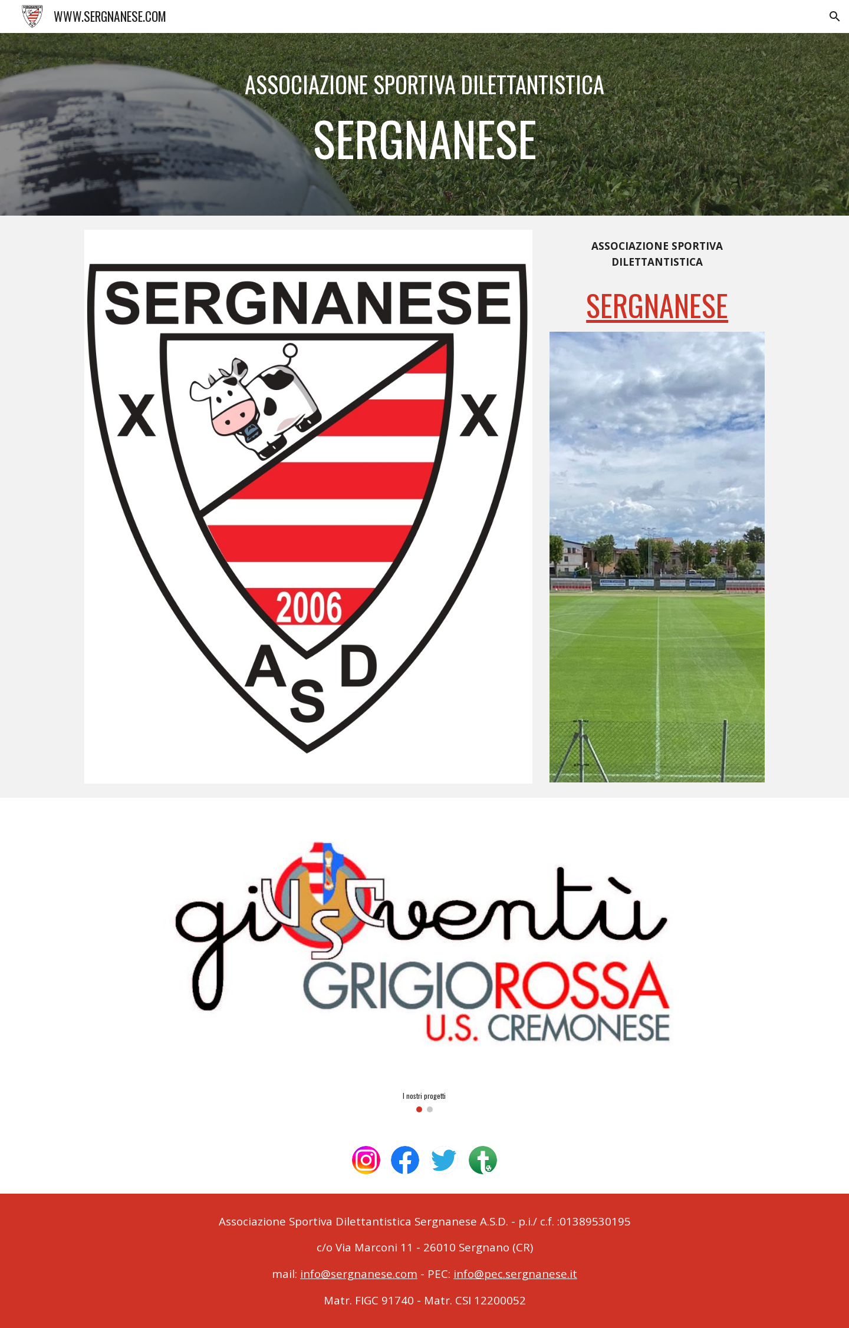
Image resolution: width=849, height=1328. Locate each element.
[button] (835, 16)
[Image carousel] (424, 962)
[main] (424, 124)
